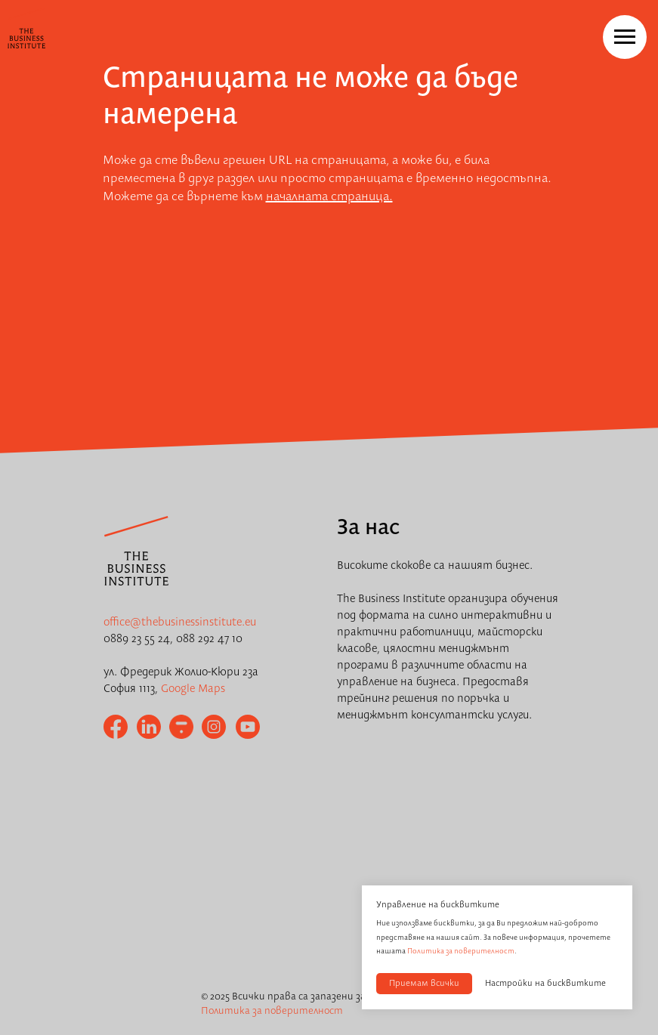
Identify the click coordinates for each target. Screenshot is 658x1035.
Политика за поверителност (460, 951)
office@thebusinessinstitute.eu (179, 622)
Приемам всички (424, 983)
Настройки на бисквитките (545, 983)
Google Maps (193, 689)
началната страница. (329, 197)
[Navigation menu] (624, 37)
